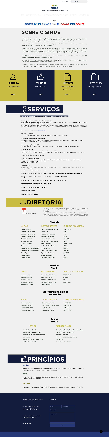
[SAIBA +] (12, 94)
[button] (65, 1)
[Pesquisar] (79, 1)
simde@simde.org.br (29, 417)
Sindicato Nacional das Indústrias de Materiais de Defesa (54, 10)
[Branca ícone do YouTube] (28, 423)
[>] (101, 431)
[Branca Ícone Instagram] (30, 423)
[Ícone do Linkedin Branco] (23, 423)
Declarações (41, 130)
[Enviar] (62, 425)
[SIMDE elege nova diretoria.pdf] (23, 211)
